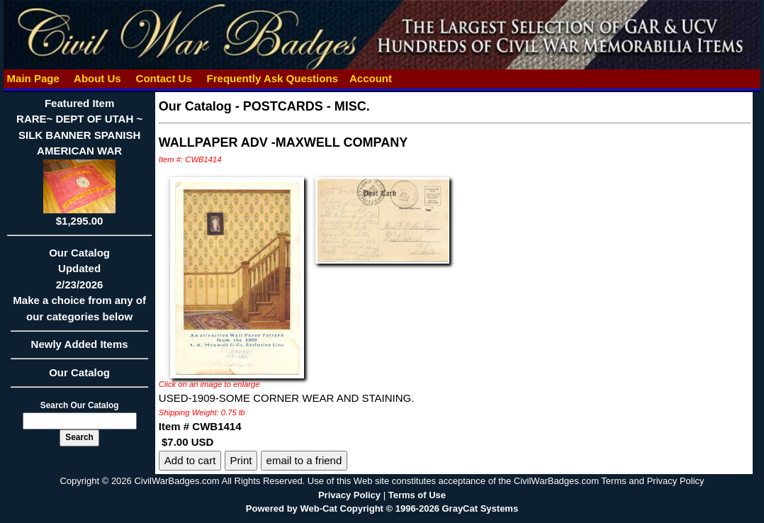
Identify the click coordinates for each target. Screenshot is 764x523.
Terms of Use (417, 495)
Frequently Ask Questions (272, 78)
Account (370, 78)
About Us (97, 78)
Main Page (33, 78)
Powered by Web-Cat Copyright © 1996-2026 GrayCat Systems (382, 508)
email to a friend (304, 460)
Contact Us (164, 78)
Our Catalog (79, 372)
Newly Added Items (79, 348)
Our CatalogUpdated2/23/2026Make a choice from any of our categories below (79, 289)
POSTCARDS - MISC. (306, 106)
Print (241, 460)
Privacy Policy (349, 495)
